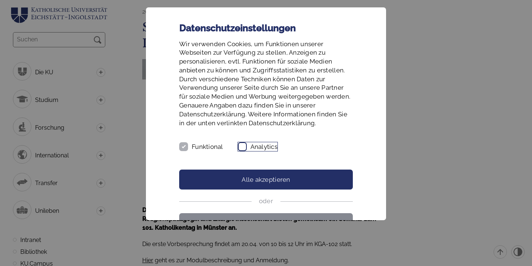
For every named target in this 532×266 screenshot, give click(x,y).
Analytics (263, 146)
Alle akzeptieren (266, 179)
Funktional (207, 146)
